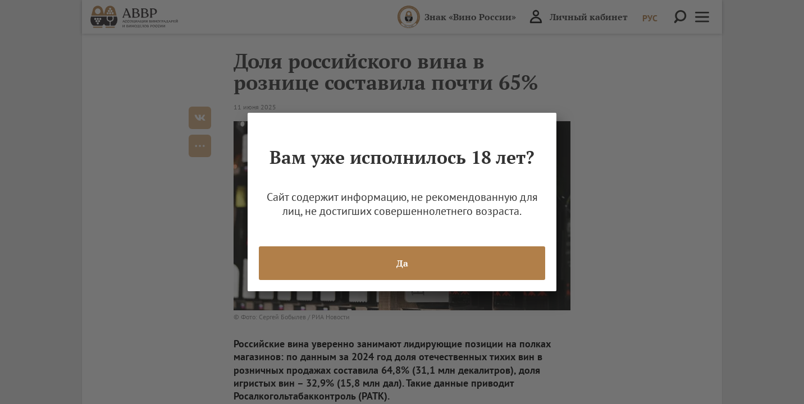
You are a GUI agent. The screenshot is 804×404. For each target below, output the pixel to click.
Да (402, 263)
